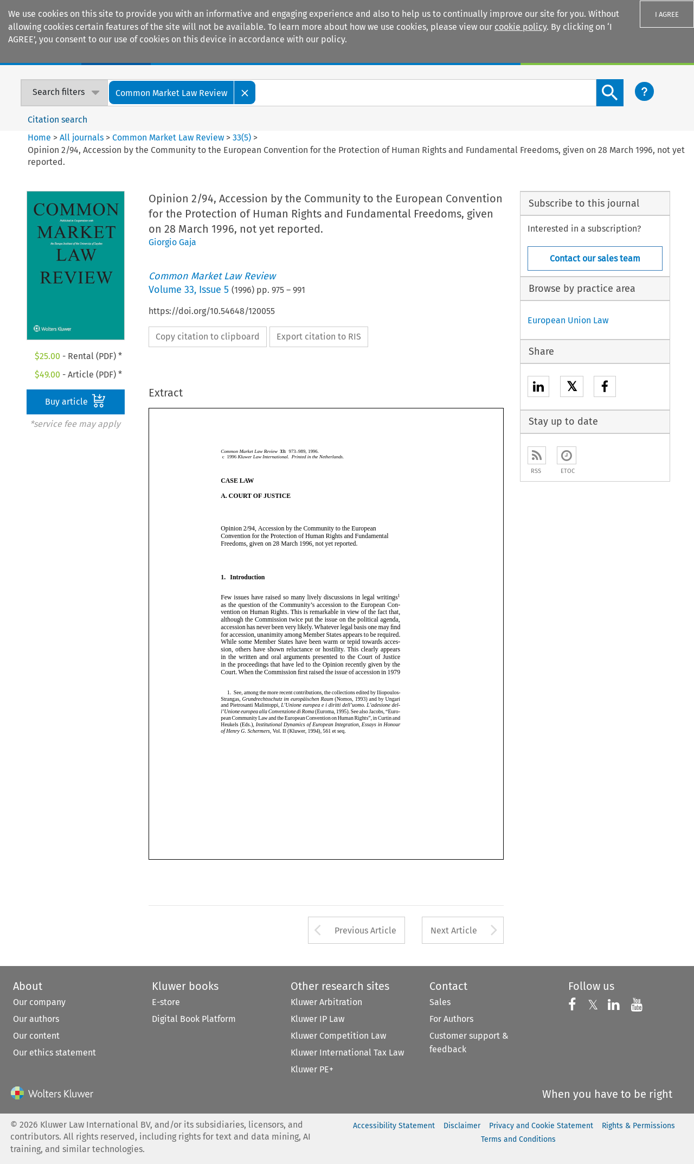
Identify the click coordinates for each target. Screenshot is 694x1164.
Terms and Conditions (518, 1139)
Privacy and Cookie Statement (541, 1125)
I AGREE (667, 14)
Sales (440, 1002)
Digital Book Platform (194, 1019)
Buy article (75, 401)
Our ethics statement (54, 1052)
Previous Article (365, 930)
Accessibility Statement (394, 1125)
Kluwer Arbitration (326, 1002)
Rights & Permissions (638, 1125)
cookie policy (520, 27)
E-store (166, 1002)
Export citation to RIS (319, 336)
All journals (83, 137)
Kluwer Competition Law (338, 1036)
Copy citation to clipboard (208, 336)
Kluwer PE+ (312, 1069)
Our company (39, 1002)
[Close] (245, 92)
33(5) (242, 137)
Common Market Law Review (168, 137)
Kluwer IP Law (317, 1019)
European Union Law (568, 320)
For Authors (451, 1019)
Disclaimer (462, 1125)
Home (39, 137)
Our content (36, 1036)
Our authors (36, 1019)
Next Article (453, 930)
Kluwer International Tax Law (347, 1052)
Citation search (57, 119)
